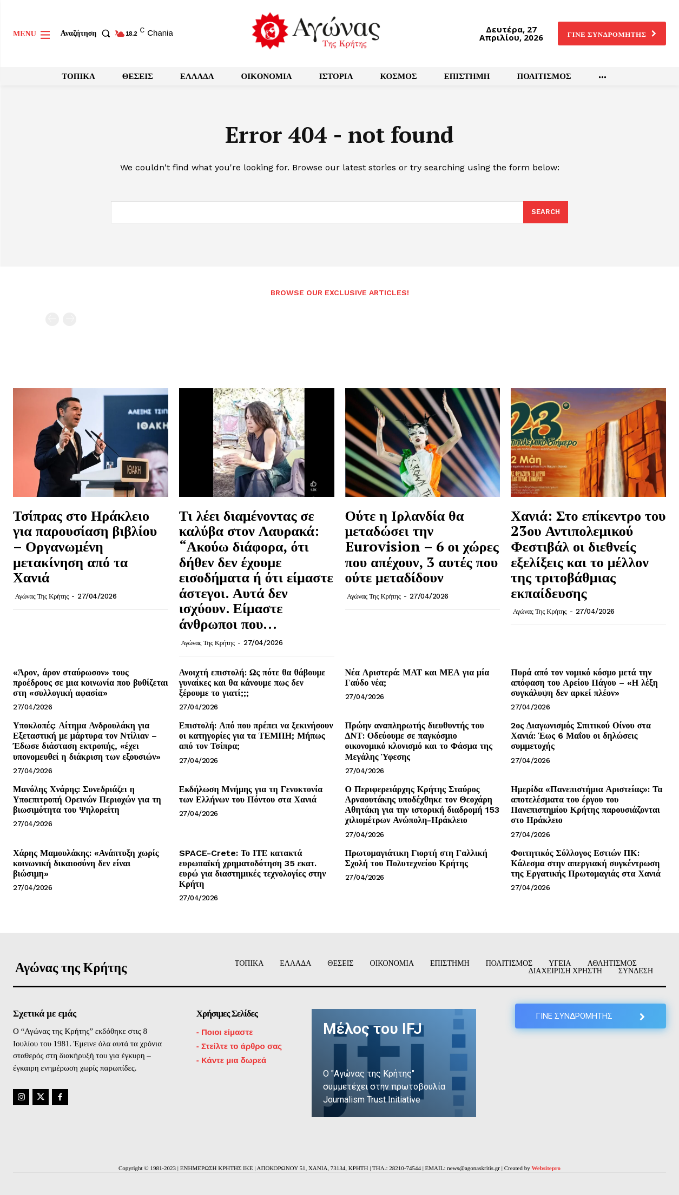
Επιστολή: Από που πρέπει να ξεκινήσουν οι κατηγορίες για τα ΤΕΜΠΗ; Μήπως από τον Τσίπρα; (256, 736)
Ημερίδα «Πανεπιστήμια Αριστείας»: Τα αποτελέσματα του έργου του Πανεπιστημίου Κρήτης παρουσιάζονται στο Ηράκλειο (586, 805)
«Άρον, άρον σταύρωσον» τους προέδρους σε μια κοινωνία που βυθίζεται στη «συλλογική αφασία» (90, 682)
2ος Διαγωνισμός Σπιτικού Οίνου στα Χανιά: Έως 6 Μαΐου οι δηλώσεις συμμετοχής (581, 736)
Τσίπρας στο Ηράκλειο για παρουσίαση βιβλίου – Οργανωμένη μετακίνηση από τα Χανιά (85, 546)
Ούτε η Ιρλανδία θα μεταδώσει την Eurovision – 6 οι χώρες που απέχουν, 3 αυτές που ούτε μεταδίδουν (422, 546)
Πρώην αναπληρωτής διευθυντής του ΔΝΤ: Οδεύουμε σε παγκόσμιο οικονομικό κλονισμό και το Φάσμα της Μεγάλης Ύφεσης (418, 741)
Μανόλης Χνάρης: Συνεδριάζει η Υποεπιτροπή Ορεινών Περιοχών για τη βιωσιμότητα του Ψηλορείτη (87, 799)
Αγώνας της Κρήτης (42, 596)
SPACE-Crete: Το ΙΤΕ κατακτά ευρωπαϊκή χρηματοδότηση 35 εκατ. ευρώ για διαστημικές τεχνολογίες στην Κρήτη (252, 868)
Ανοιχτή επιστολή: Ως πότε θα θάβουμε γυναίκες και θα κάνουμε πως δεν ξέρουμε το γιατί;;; (252, 682)
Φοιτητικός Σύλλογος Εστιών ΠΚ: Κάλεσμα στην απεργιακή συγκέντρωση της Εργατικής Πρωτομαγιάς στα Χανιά (586, 863)
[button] (88, 33)
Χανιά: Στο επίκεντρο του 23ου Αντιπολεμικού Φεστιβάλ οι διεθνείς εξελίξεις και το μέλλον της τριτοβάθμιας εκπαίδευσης (588, 554)
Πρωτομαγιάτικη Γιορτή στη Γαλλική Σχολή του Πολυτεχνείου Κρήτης (416, 858)
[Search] (545, 212)
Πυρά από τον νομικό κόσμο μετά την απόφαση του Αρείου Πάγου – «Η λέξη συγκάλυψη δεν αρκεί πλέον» (584, 682)
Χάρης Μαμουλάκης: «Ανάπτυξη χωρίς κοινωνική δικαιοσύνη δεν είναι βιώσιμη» (86, 863)
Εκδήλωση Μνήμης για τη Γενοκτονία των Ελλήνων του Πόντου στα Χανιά (250, 794)
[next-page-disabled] (69, 319)
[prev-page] (52, 319)
